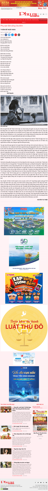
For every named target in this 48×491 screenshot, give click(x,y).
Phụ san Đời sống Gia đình (43, 19)
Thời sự (4, 19)
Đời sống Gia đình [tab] (38, 407)
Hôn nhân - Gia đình (14, 19)
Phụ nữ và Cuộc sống (35, 19)
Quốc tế (23, 22)
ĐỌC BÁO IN (40, 404)
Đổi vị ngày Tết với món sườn (20, 426)
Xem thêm (40, 440)
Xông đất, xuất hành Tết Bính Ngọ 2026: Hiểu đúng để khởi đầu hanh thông (21, 409)
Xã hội (10, 19)
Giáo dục (20, 19)
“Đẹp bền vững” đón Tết (19, 449)
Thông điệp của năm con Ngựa (21, 462)
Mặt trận (6, 19)
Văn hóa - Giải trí (28, 19)
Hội (18, 19)
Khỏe (23, 19)
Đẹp (25, 19)
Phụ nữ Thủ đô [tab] (36, 406)
